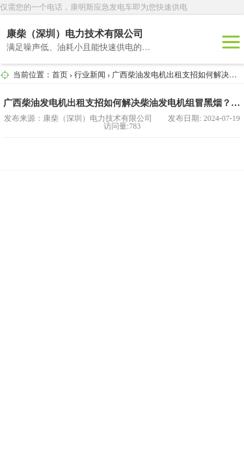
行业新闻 (89, 74)
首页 (60, 74)
